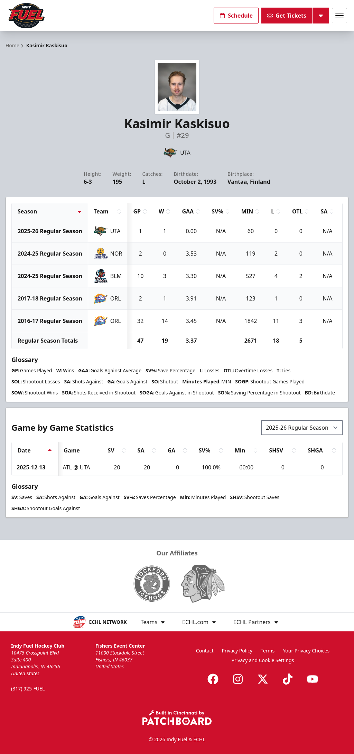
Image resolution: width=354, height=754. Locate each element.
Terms (267, 650)
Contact (205, 650)
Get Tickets (286, 15)
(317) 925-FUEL (28, 688)
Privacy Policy (237, 650)
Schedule (236, 15)
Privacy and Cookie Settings (263, 660)
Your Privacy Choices (306, 650)
